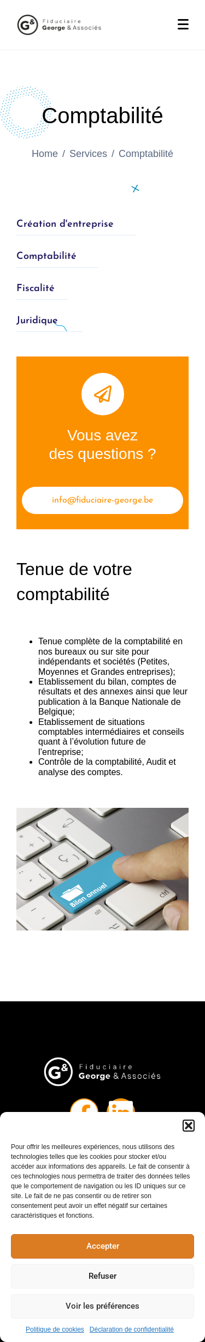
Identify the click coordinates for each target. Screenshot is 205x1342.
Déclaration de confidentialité (132, 1329)
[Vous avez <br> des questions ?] (102, 394)
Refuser (102, 1276)
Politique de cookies (55, 1329)
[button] (188, 1125)
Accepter (102, 1246)
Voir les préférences (102, 1306)
